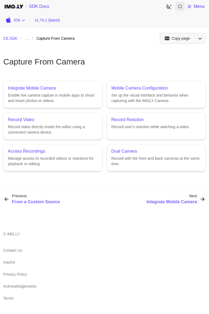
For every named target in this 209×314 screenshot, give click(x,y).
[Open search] (180, 6)
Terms (8, 298)
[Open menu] (200, 38)
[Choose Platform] (15, 20)
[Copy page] (177, 38)
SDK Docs (39, 6)
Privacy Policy (15, 274)
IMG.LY (13, 234)
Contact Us (12, 250)
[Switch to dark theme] (168, 6)
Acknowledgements (19, 286)
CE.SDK (10, 38)
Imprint (9, 262)
